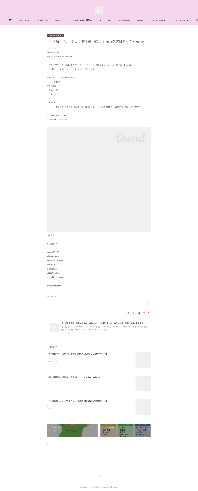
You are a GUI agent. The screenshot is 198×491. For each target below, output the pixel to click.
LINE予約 (51, 235)
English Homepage (139, 20)
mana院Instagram (54, 286)
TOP (26, 20)
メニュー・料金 (121, 20)
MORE (169, 20)
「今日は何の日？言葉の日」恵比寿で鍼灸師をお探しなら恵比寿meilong (77, 354)
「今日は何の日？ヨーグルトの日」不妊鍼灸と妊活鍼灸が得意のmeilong (77, 401)
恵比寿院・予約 (58, 20)
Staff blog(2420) (51, 296)
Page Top (99, 476)
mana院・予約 (76, 20)
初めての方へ (40, 20)
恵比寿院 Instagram (55, 277)
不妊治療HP (52, 244)
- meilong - (156, 20)
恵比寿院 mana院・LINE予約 (98, 20)
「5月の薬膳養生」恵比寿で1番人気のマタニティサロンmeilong (73, 377)
